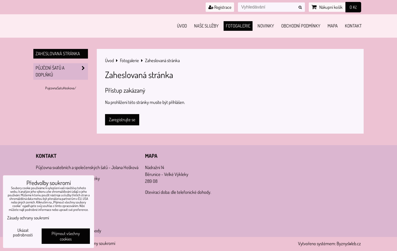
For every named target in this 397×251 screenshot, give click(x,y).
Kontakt (353, 26)
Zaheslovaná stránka (58, 53)
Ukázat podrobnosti (23, 232)
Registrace (219, 7)
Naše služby (206, 26)
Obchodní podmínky (300, 26)
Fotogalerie (238, 26)
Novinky (265, 26)
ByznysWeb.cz (349, 243)
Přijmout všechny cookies (66, 236)
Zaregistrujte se (122, 119)
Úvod (182, 26)
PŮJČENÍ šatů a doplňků (62, 71)
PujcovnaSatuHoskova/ (60, 88)
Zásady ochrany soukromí (28, 217)
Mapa (333, 26)
